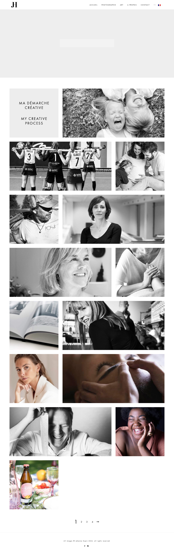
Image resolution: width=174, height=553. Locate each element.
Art (121, 5)
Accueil (93, 5)
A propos (132, 5)
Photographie (109, 5)
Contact (145, 5)
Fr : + (158, 5)
